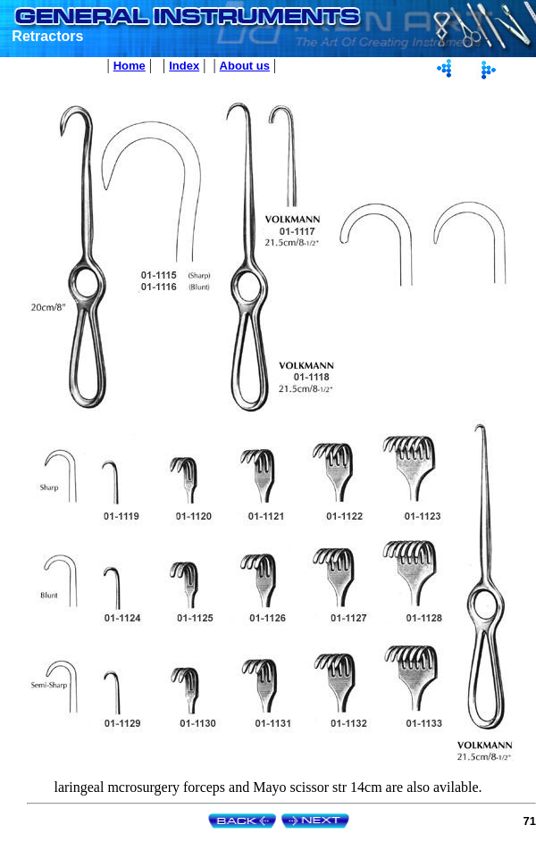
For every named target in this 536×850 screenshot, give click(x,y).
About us (245, 65)
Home (129, 65)
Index (184, 65)
